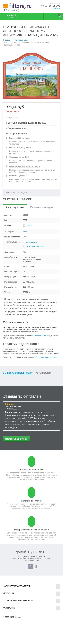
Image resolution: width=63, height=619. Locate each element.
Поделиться (24, 193)
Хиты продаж (43, 373)
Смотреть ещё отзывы (16, 439)
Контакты (56, 8)
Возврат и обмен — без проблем (24, 166)
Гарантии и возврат (41, 207)
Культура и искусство (35, 246)
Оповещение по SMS (19, 157)
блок (25, 232)
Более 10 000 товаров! (19, 138)
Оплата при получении (20, 147)
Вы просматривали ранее (18, 373)
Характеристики (15, 207)
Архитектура (31, 242)
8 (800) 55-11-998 (50, 5)
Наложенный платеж (31, 501)
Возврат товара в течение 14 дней (31, 530)
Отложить (11, 192)
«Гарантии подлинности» (46, 357)
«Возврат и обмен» (42, 336)
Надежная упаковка (18, 176)
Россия (29, 226)
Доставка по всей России (31, 470)
